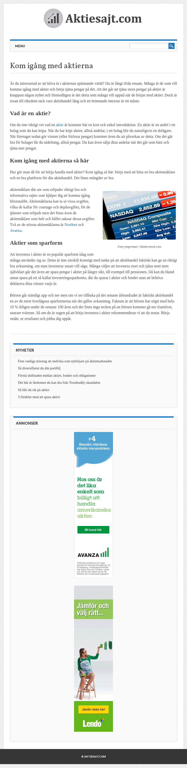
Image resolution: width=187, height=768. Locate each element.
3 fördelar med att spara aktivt (39, 397)
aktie (60, 125)
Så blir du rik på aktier (33, 390)
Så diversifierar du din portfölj (39, 368)
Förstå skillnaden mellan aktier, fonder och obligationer (57, 375)
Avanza (16, 230)
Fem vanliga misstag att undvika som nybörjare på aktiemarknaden (65, 361)
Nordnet (71, 225)
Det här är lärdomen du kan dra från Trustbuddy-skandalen (59, 382)
